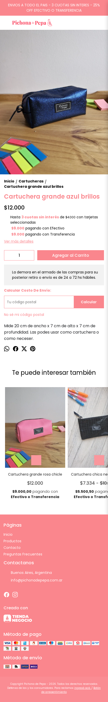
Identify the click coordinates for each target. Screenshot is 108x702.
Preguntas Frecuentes (23, 554)
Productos (12, 541)
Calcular (89, 302)
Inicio (8, 534)
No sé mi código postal (24, 314)
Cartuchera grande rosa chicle (35, 474)
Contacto (12, 547)
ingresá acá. (82, 688)
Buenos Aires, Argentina (28, 573)
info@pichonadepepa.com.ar (33, 580)
